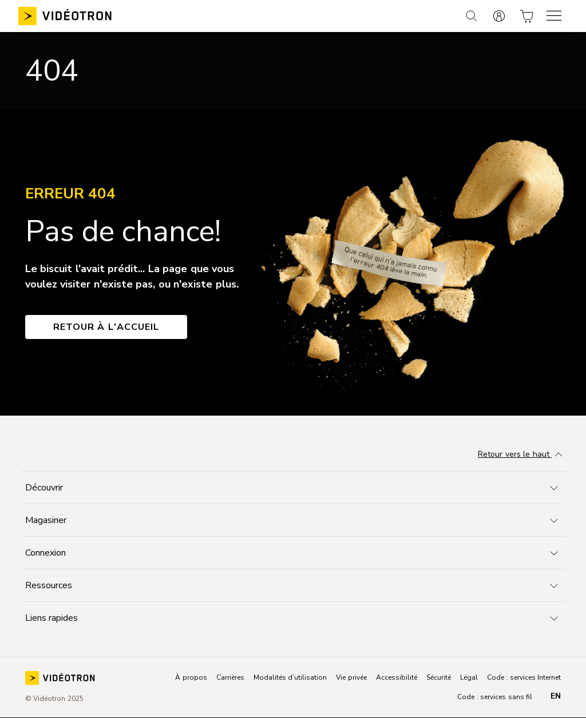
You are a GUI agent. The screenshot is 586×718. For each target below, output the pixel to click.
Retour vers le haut (521, 455)
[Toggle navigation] (293, 488)
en (556, 696)
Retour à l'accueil (106, 327)
